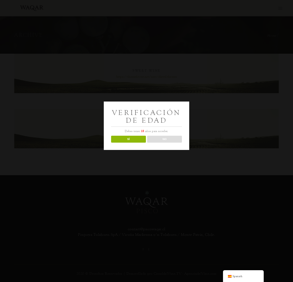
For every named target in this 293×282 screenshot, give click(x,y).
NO (165, 139)
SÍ (128, 139)
